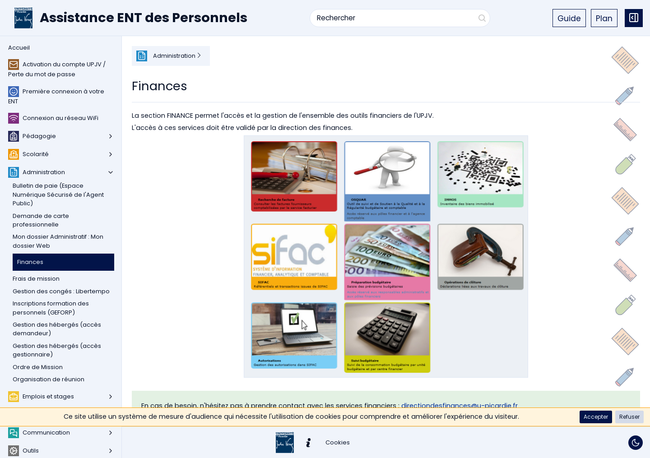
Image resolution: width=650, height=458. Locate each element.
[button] (596, 417)
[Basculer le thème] (635, 442)
